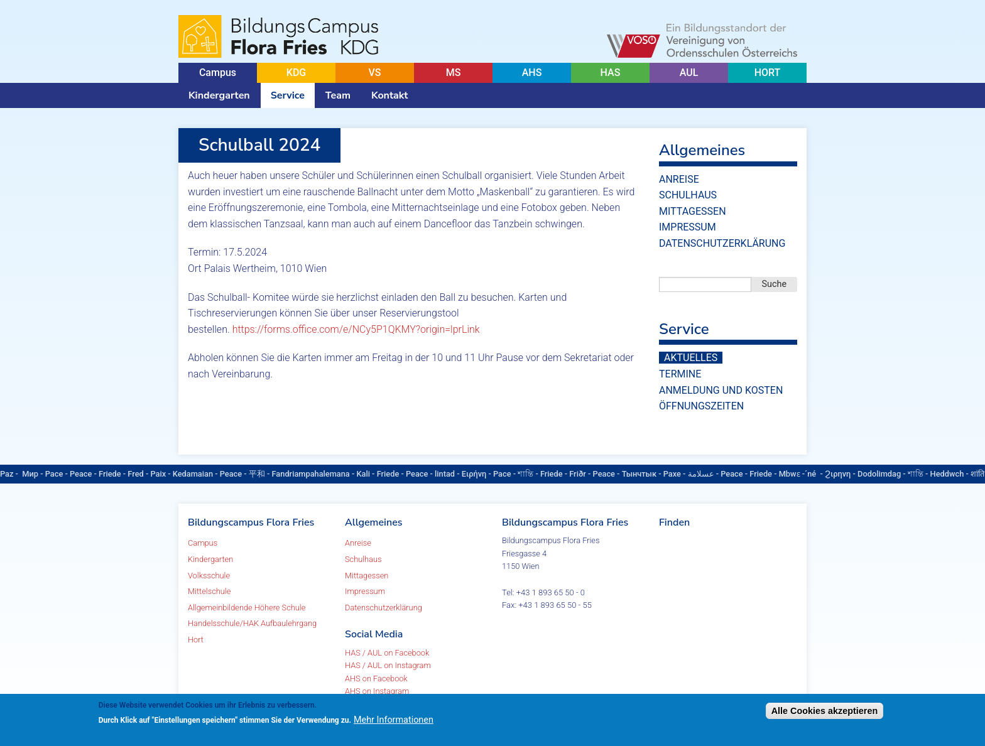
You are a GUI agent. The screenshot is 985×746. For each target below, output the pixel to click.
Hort (196, 639)
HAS (611, 72)
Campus (217, 72)
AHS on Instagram (377, 691)
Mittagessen (692, 211)
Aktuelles (690, 358)
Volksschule (209, 575)
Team (338, 95)
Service (288, 95)
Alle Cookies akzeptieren (824, 711)
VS (374, 72)
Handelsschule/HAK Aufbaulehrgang (252, 623)
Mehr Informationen (393, 720)
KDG (296, 72)
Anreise (679, 179)
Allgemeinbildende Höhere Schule (246, 607)
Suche (774, 284)
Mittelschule (209, 591)
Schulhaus (688, 195)
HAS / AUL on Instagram (388, 665)
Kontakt (389, 95)
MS (453, 72)
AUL (689, 72)
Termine (680, 374)
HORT (767, 72)
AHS (532, 72)
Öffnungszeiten (701, 406)
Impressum (687, 227)
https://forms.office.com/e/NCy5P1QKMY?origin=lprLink (356, 329)
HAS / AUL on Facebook (387, 652)
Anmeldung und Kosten (721, 390)
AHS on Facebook (376, 678)
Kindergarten (219, 95)
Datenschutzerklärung (722, 243)
